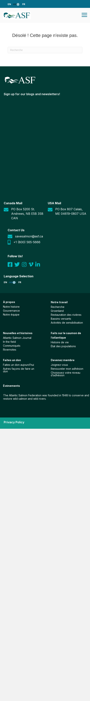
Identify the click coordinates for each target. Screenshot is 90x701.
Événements (11, 385)
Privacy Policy (14, 422)
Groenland (57, 310)
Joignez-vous (59, 364)
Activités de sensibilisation (67, 322)
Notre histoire (11, 306)
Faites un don (12, 360)
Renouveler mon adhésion (67, 368)
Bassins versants (61, 318)
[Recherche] (45, 50)
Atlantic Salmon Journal (17, 337)
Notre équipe (11, 314)
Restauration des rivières (66, 314)
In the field (9, 341)
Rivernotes (9, 349)
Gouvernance (11, 310)
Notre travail (59, 302)
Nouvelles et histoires (17, 333)
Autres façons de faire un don (18, 370)
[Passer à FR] (21, 4)
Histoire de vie (60, 342)
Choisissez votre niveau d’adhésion (65, 374)
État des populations (63, 346)
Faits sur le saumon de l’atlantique (66, 335)
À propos (9, 302)
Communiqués (11, 345)
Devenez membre (63, 360)
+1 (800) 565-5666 (26, 242)
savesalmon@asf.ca (29, 236)
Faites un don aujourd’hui (18, 364)
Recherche (57, 306)
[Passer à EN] (12, 4)
